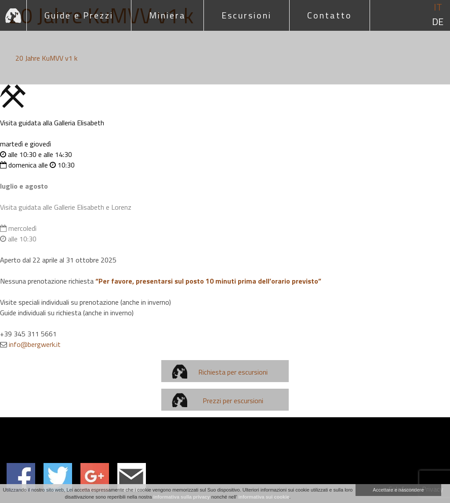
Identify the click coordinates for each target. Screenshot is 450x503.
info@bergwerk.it (35, 344)
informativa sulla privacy (181, 496)
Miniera (167, 15)
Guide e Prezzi (78, 15)
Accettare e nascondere (398, 489)
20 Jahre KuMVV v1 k (46, 58)
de (437, 22)
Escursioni (246, 15)
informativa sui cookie (263, 496)
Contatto (329, 15)
